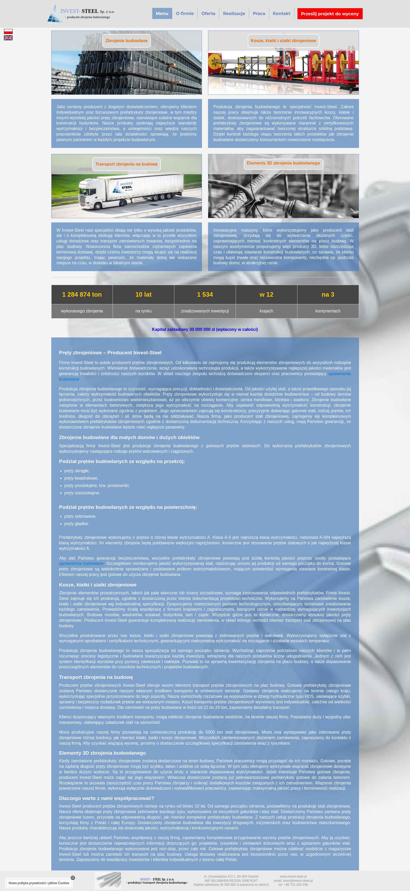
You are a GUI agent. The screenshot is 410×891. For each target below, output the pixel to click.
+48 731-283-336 (296, 885)
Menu (162, 13)
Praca (259, 13)
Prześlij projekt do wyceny (330, 13)
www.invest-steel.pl (293, 876)
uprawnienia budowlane (81, 563)
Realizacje (234, 13)
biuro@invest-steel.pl (298, 881)
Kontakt (282, 13)
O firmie (185, 13)
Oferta (208, 13)
